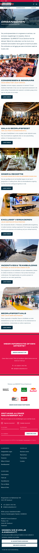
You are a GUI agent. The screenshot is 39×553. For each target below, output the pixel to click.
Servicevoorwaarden (27, 440)
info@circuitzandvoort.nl (9, 507)
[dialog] (19, 540)
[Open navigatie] (36, 4)
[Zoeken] (33, 4)
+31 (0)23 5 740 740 (20, 365)
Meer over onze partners (19, 405)
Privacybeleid (21, 440)
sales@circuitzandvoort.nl (20, 368)
